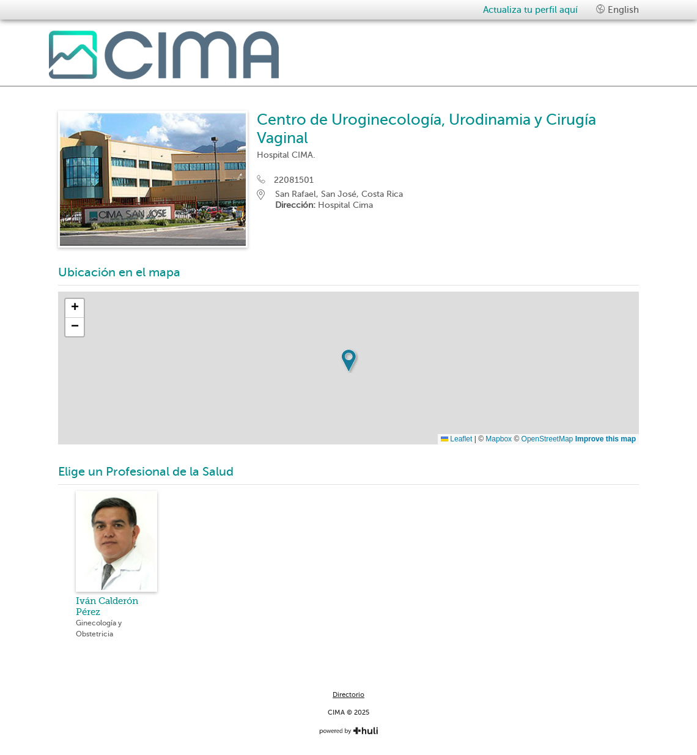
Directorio (348, 695)
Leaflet (456, 439)
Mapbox (498, 439)
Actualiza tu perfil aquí (530, 10)
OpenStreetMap (547, 439)
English (617, 9)
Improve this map (605, 439)
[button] (348, 360)
